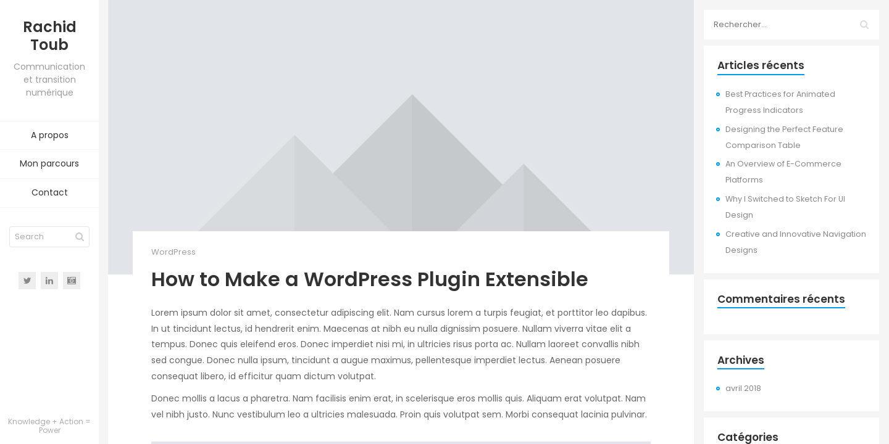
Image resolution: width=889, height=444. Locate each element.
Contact (49, 192)
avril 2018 (743, 388)
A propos (50, 135)
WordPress (173, 252)
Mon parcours (49, 163)
